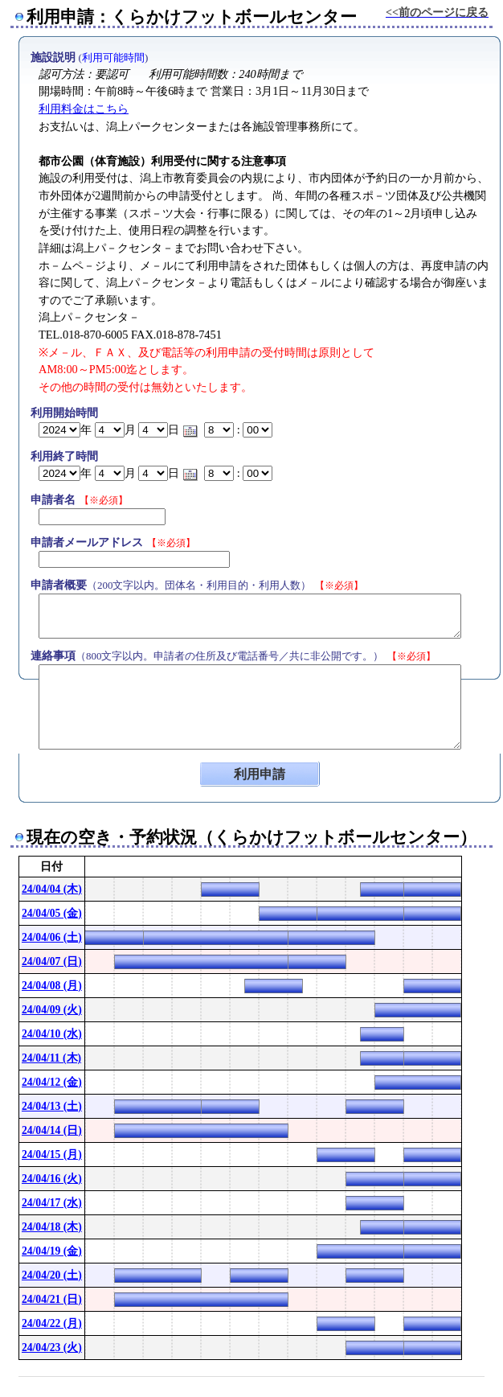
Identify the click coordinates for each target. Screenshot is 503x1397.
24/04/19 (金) (52, 1251)
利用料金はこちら (84, 108)
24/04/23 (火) (52, 1348)
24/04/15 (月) (52, 1154)
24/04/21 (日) (52, 1299)
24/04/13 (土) (52, 1106)
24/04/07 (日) (52, 961)
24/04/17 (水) (52, 1203)
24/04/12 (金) (52, 1082)
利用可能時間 (113, 57)
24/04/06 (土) (52, 937)
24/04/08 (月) (52, 986)
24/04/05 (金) (52, 913)
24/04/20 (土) (52, 1275)
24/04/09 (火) (52, 1010)
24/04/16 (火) (52, 1179)
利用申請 (259, 774)
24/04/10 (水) (52, 1034)
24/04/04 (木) (52, 889)
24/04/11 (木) (51, 1058)
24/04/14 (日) (52, 1130)
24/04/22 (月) (52, 1323)
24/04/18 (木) (52, 1227)
